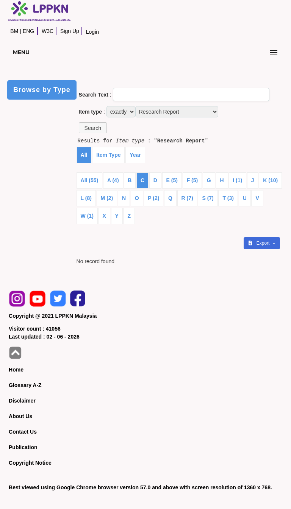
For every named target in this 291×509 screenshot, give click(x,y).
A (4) (113, 180)
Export (260, 243)
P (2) (153, 198)
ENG (28, 31)
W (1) (87, 216)
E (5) (172, 180)
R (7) (187, 198)
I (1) (237, 180)
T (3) (228, 198)
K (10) (270, 180)
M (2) (107, 198)
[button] (93, 127)
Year (135, 155)
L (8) (86, 198)
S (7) (207, 198)
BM (14, 31)
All (84, 155)
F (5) (192, 180)
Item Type (108, 155)
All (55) (90, 180)
